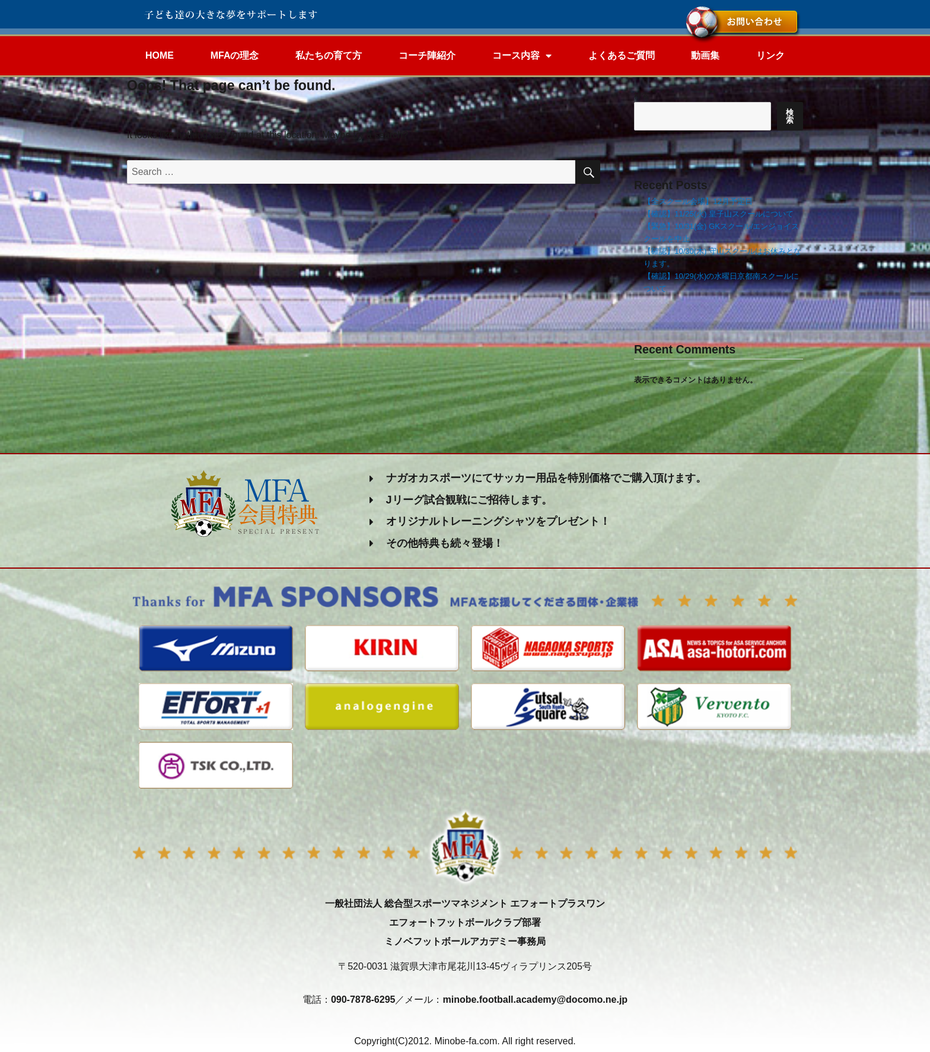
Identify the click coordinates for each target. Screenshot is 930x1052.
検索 (641, 95)
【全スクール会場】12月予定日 (698, 201)
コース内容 (522, 55)
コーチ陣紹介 (427, 55)
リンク (770, 55)
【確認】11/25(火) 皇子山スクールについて (719, 213)
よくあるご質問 (621, 55)
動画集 (705, 55)
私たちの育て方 (328, 55)
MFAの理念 (235, 55)
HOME (159, 55)
